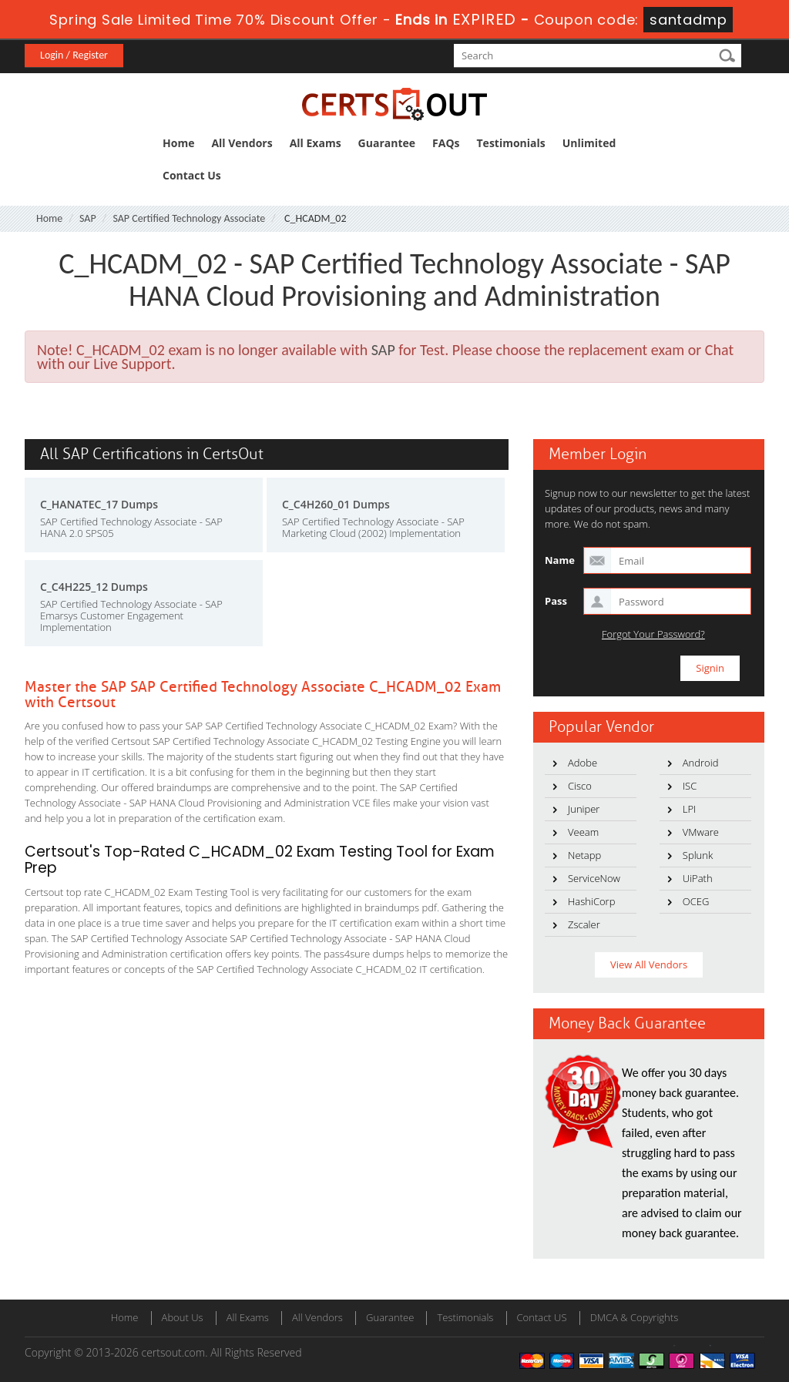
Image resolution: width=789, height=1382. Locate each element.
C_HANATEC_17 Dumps (99, 504)
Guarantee (386, 143)
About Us (182, 1317)
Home (178, 143)
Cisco (580, 786)
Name (560, 560)
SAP (87, 218)
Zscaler (584, 924)
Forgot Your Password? (653, 634)
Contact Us (192, 175)
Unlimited (589, 143)
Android (701, 763)
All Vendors (241, 143)
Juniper (583, 809)
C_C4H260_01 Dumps (336, 504)
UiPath (698, 878)
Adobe (582, 763)
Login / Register (74, 55)
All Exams (315, 143)
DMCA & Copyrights (634, 1317)
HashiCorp (591, 901)
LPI (690, 809)
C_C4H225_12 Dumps (94, 586)
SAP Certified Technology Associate (188, 218)
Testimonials (511, 143)
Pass (556, 601)
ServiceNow (594, 878)
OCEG (696, 901)
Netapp (584, 855)
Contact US (542, 1317)
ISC (690, 786)
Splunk (698, 855)
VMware (701, 832)
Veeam (583, 832)
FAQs (445, 143)
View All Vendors (648, 964)
